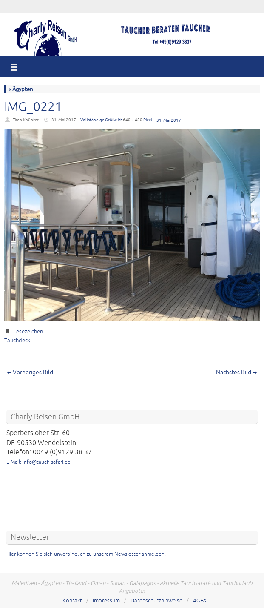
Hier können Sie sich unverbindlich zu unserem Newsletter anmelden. (86, 554)
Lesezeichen (28, 331)
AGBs (199, 600)
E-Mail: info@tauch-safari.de (38, 462)
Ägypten (20, 89)
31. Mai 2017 (63, 120)
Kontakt (72, 600)
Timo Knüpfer (26, 120)
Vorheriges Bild (30, 372)
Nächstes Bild (236, 372)
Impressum (106, 600)
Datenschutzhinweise (156, 600)
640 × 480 (132, 120)
